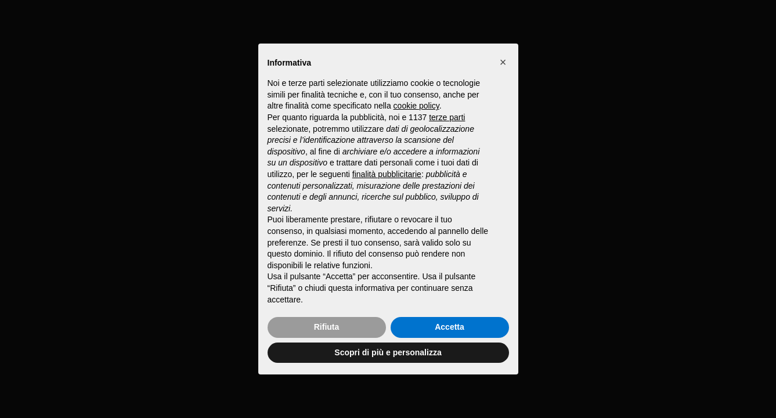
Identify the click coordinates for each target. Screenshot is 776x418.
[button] (503, 62)
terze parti (447, 117)
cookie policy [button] (416, 105)
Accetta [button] (449, 326)
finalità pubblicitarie (386, 174)
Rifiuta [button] (327, 326)
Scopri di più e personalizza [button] (387, 352)
